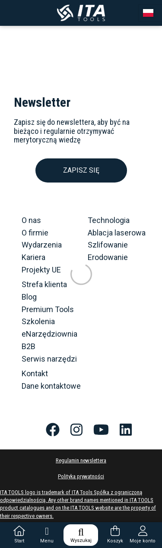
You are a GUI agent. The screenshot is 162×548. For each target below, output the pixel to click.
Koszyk (115, 535)
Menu (47, 535)
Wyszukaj (81, 535)
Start (19, 535)
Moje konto (143, 535)
